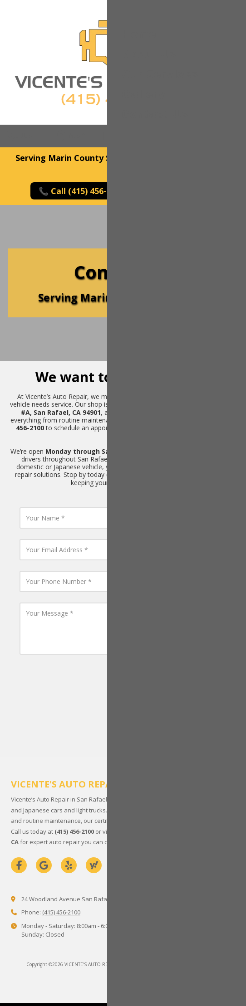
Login (123, 979)
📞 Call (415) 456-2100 (82, 190)
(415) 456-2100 (61, 912)
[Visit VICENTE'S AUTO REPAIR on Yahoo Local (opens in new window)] (94, 865)
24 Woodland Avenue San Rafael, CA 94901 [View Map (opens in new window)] (80, 899)
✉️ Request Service (185, 190)
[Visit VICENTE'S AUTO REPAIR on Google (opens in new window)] (44, 865)
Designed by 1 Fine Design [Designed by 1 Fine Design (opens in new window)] (192, 964)
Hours (118, 136)
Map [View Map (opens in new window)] (71, 136)
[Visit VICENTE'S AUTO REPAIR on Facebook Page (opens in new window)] (19, 865)
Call (24, 136)
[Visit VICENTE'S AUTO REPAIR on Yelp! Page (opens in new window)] (69, 865)
